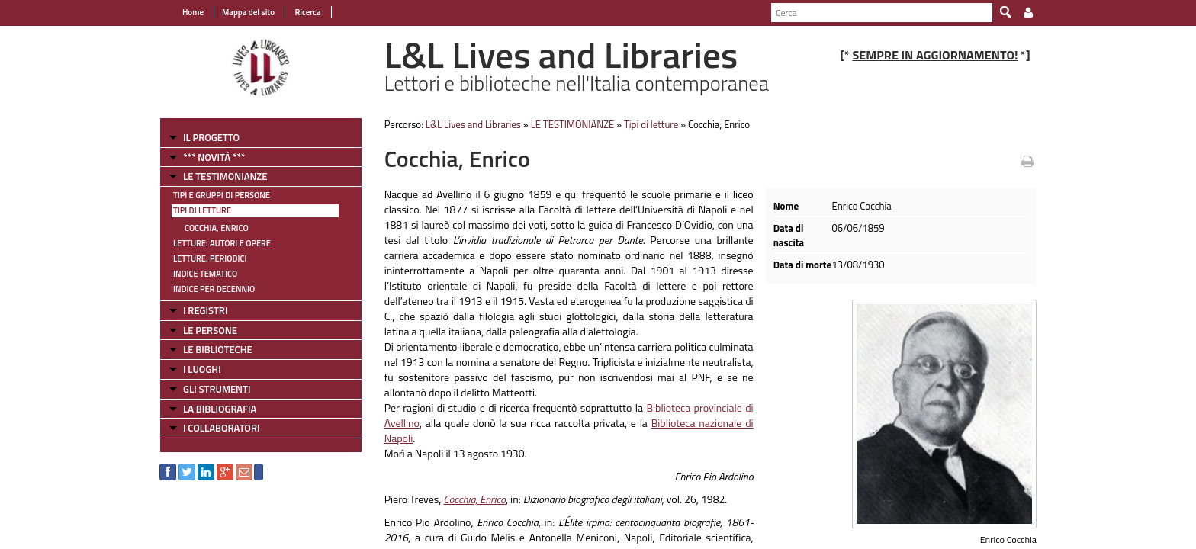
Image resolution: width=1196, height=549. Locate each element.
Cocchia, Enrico (217, 228)
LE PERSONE (210, 330)
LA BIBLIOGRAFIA (219, 408)
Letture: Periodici (209, 258)
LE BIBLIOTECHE (217, 349)
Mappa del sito (248, 12)
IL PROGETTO (211, 137)
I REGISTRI (205, 310)
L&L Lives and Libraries (473, 124)
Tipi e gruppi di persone (221, 195)
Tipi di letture (202, 210)
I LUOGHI (202, 369)
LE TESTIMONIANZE (225, 176)
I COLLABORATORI (221, 427)
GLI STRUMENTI (216, 388)
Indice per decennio (214, 289)
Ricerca (307, 12)
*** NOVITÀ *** (214, 157)
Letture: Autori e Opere (222, 243)
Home (193, 12)
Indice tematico (205, 274)
